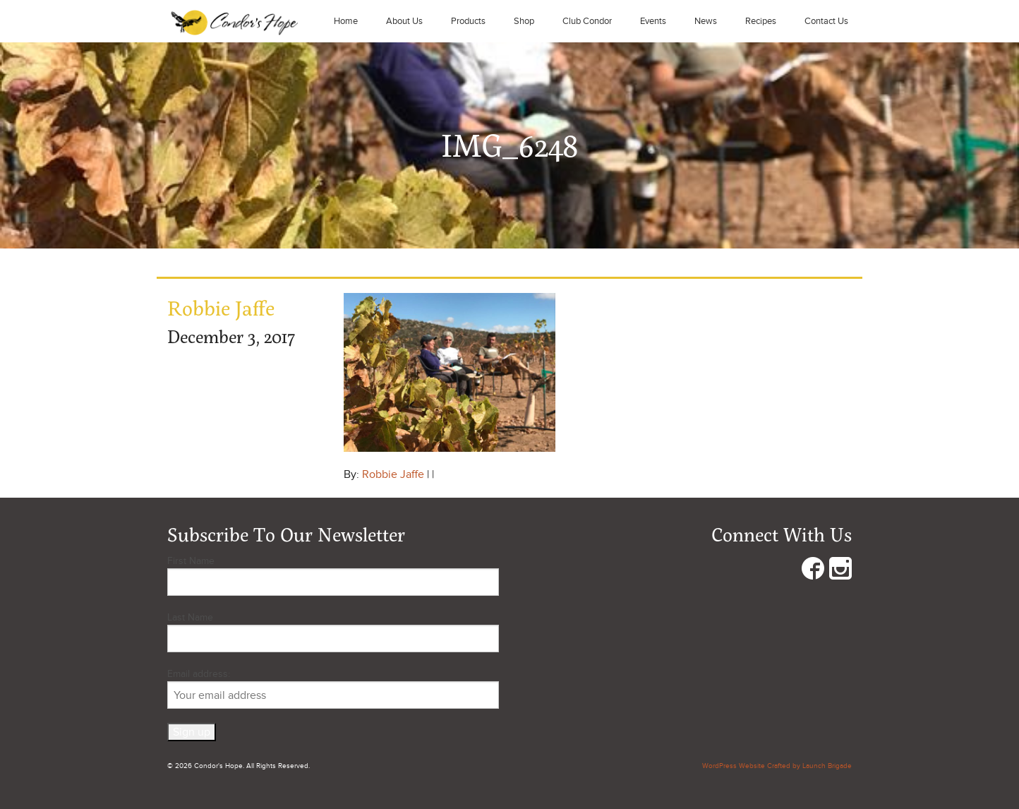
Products (468, 21)
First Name (191, 561)
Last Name (190, 617)
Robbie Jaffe (393, 474)
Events (653, 21)
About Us (404, 21)
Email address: (333, 688)
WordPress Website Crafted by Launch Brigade (777, 766)
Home (346, 21)
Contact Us (826, 21)
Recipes (760, 21)
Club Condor (587, 21)
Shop (524, 21)
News (705, 21)
